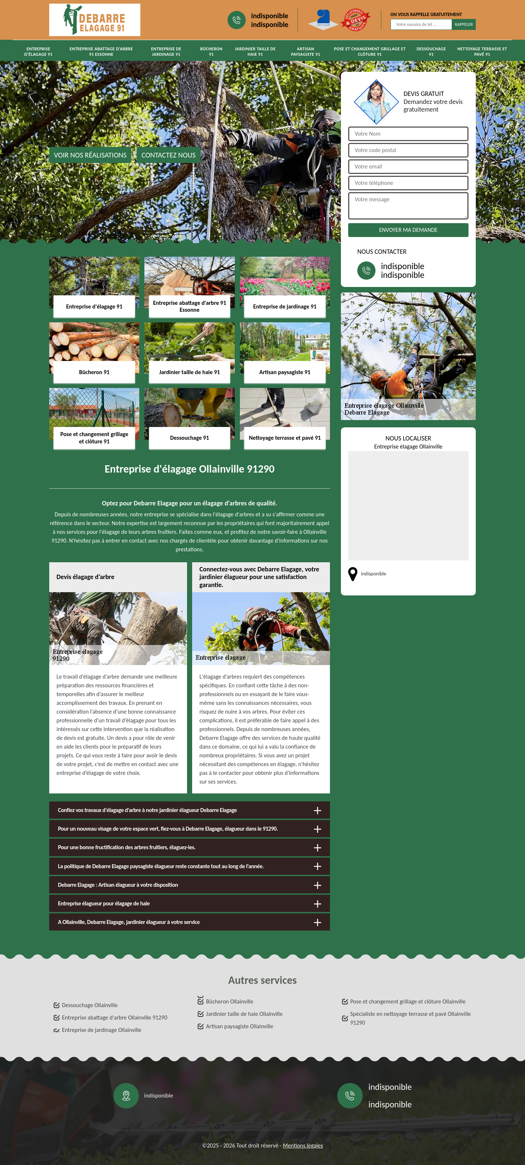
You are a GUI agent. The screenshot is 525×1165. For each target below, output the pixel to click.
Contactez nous (168, 155)
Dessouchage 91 (431, 51)
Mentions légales (303, 1145)
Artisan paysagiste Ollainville (239, 1026)
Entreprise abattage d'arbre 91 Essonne (101, 51)
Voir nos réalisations (90, 155)
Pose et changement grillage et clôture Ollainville (408, 1001)
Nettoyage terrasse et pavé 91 (483, 51)
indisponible (269, 15)
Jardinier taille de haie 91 (255, 51)
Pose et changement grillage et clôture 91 (370, 51)
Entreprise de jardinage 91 (166, 51)
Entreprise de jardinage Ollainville (101, 1029)
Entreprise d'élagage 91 (38, 51)
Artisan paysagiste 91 (305, 51)
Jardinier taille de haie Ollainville (244, 1013)
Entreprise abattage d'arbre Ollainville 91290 (114, 1017)
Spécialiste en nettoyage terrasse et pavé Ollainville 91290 (410, 1018)
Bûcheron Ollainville (229, 1001)
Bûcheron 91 (211, 51)
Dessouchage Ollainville (90, 1005)
